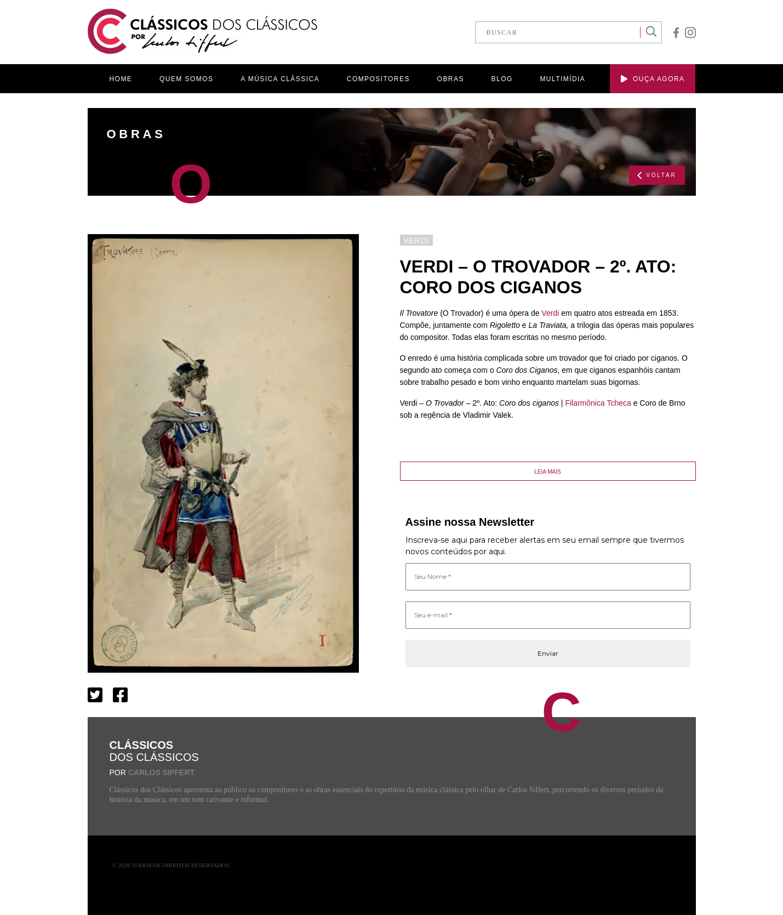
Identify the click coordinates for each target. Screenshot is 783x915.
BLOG (502, 79)
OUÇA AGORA (652, 79)
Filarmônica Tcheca (598, 403)
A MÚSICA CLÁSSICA (280, 79)
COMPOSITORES (378, 79)
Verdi (550, 313)
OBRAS (450, 79)
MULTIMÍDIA (562, 79)
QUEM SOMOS (186, 79)
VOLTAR (656, 175)
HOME (121, 79)
